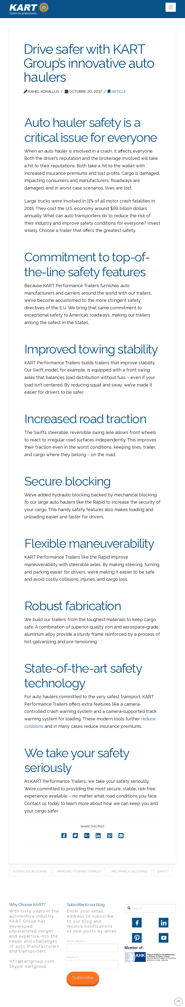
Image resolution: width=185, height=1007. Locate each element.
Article (117, 91)
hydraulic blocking (30, 871)
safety (163, 871)
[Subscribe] (83, 978)
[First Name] (92, 948)
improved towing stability (79, 871)
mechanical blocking (129, 871)
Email (73, 957)
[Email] (92, 964)
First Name (76, 941)
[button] (170, 7)
